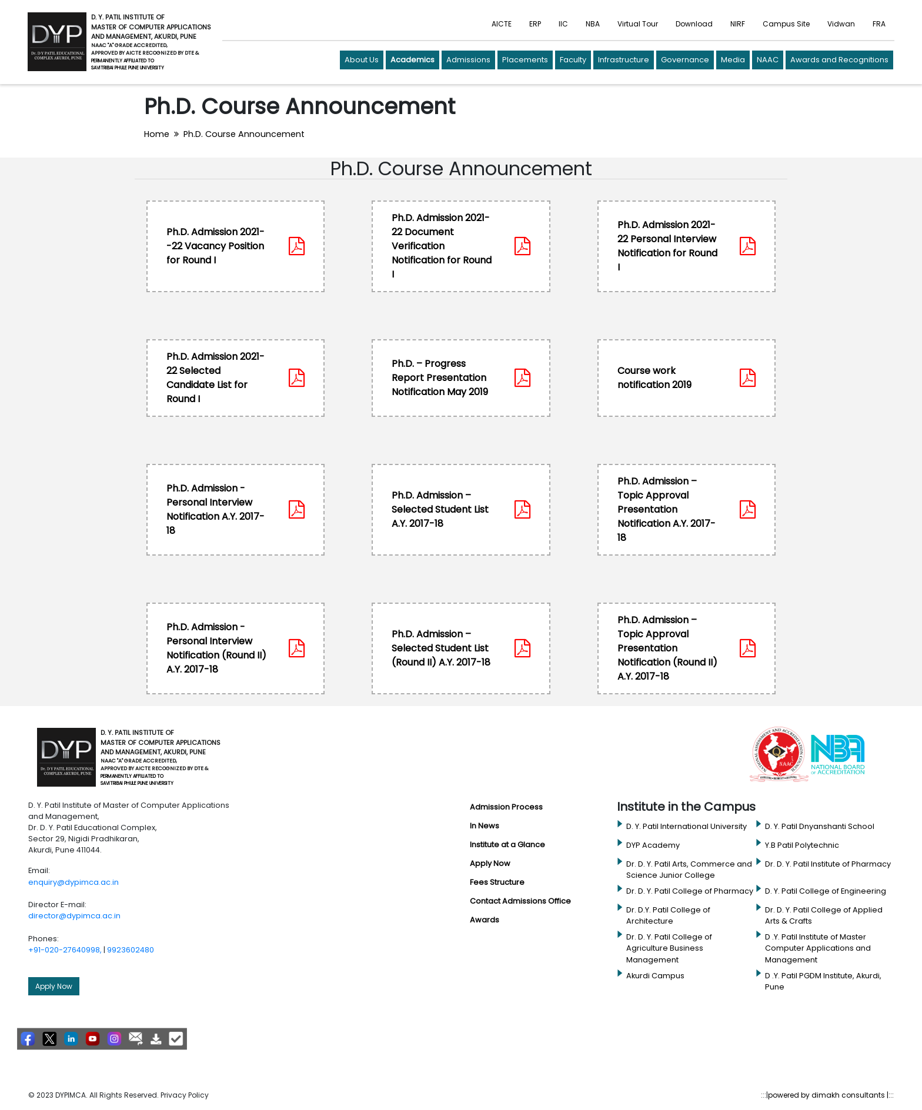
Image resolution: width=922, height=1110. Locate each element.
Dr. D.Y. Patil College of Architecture (668, 915)
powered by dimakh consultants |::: (831, 1095)
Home (156, 134)
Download (694, 24)
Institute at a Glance (507, 845)
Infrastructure (623, 59)
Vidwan (841, 24)
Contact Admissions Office (520, 901)
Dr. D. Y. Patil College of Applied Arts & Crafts (824, 915)
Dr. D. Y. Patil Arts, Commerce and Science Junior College (689, 869)
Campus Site (786, 24)
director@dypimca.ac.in (74, 916)
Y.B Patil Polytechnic (802, 845)
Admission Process (506, 807)
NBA (593, 24)
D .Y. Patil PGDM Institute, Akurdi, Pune (823, 981)
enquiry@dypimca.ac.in (73, 882)
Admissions (468, 59)
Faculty (573, 59)
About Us (362, 59)
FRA (879, 24)
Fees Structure (497, 882)
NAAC (768, 59)
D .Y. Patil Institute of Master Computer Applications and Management (818, 948)
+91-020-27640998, (65, 950)
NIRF (737, 24)
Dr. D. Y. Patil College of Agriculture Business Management (669, 948)
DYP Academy (653, 845)
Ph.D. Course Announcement (244, 134)
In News (484, 826)
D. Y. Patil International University (686, 826)
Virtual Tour (637, 24)
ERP (535, 24)
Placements (525, 59)
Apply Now (53, 986)
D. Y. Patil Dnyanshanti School (819, 826)
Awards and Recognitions (839, 59)
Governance (685, 59)
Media (733, 59)
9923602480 (130, 950)
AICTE (502, 24)
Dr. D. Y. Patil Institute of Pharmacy (828, 864)
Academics (412, 59)
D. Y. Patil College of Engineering (825, 891)
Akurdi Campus (655, 976)
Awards (484, 920)
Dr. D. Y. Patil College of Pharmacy (689, 891)
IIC (563, 24)
